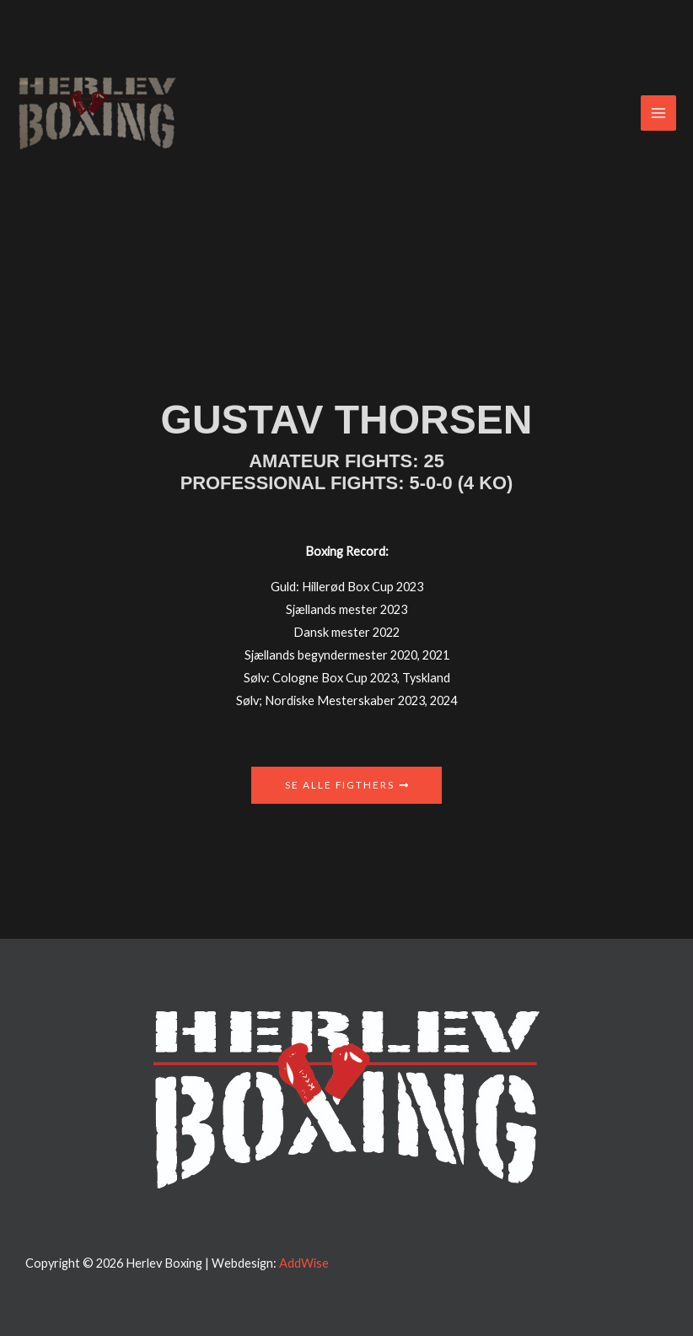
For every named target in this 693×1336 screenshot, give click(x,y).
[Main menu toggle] (658, 113)
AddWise (304, 1263)
